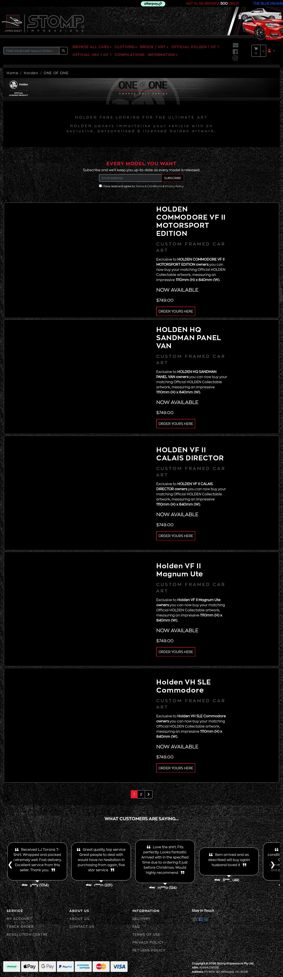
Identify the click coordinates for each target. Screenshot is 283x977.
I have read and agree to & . (141, 186)
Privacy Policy (174, 186)
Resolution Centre (27, 934)
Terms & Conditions (149, 186)
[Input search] (31, 50)
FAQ (136, 926)
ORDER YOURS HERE (175, 311)
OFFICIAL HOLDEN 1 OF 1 (195, 47)
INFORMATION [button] (161, 55)
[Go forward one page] (148, 794)
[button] (271, 51)
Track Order (20, 926)
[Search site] (63, 50)
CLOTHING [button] (124, 47)
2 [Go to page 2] (141, 794)
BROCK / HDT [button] (153, 47)
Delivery (141, 918)
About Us (79, 918)
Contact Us (81, 926)
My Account (19, 918)
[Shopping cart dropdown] (263, 51)
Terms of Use (146, 934)
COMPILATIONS (129, 55)
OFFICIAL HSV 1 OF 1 (92, 55)
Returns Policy (148, 950)
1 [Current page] (134, 794)
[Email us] (235, 45)
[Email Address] (130, 178)
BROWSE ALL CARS (91, 47)
